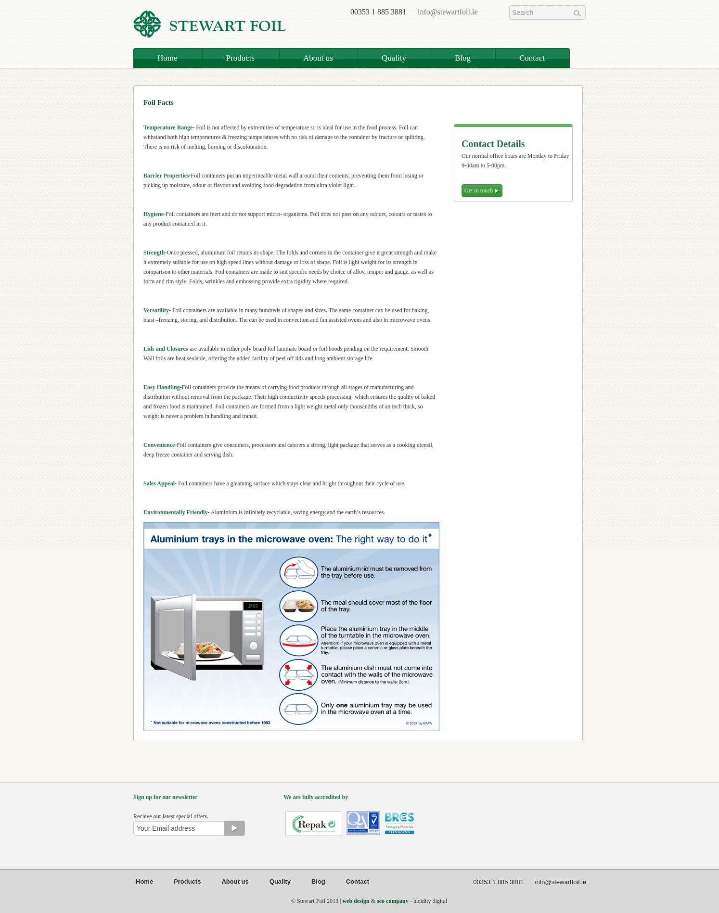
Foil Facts (158, 102)
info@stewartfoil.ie (447, 12)
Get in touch (482, 190)
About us (318, 58)
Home (167, 58)
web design (355, 901)
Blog (463, 58)
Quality (394, 58)
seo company (393, 901)
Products (240, 58)
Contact (532, 58)
